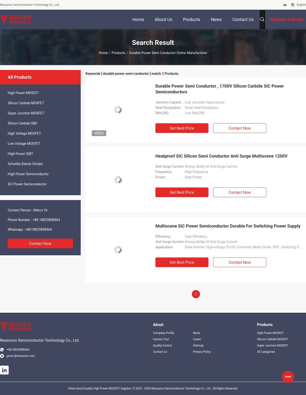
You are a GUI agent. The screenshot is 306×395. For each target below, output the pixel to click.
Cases (197, 339)
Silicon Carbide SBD (22, 123)
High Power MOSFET (23, 93)
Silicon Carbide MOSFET (26, 103)
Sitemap (198, 345)
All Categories (266, 351)
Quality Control (162, 345)
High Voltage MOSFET (24, 133)
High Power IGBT (20, 154)
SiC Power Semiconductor (27, 184)
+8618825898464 (38, 229)
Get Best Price (182, 128)
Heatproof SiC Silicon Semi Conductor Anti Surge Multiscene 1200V (221, 156)
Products (118, 53)
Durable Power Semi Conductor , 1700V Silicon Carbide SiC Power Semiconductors (219, 88)
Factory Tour (161, 339)
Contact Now (40, 243)
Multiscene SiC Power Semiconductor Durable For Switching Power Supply (227, 226)
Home (103, 53)
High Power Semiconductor (28, 174)
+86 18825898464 (46, 220)
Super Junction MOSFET (26, 113)
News (196, 333)
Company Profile (163, 333)
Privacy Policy (202, 351)
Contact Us (160, 351)
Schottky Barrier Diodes (25, 164)
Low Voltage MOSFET (24, 144)
